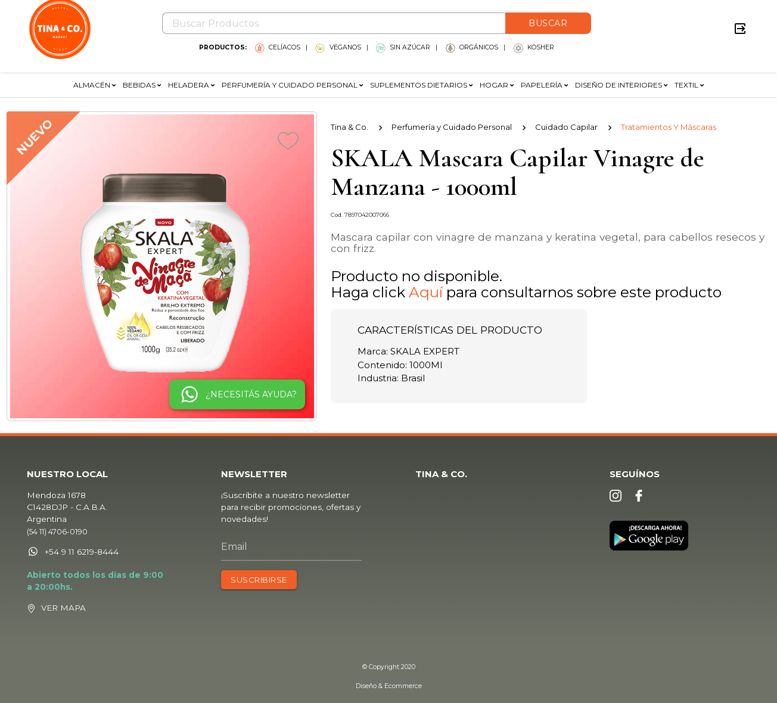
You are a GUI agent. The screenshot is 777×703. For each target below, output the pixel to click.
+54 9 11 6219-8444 (82, 556)
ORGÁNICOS (472, 47)
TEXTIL (689, 84)
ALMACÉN (94, 84)
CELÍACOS (277, 47)
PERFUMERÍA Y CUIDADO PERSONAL (292, 84)
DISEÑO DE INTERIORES (621, 84)
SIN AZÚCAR (403, 47)
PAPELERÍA (544, 84)
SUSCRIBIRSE (262, 583)
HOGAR (497, 84)
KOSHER (534, 47)
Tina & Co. (349, 127)
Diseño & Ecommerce (389, 686)
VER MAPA (73, 610)
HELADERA (191, 84)
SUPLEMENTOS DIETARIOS (421, 84)
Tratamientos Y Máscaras (668, 127)
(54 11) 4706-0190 (67, 536)
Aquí (426, 292)
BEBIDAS (142, 84)
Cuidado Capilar (566, 127)
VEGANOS (337, 47)
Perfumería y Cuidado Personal (451, 127)
